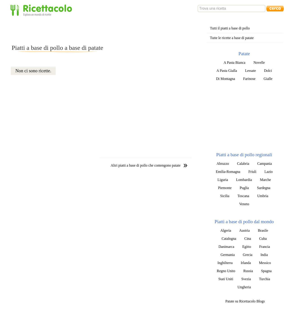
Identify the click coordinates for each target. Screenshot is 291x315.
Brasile (263, 230)
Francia (264, 247)
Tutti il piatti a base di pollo (230, 28)
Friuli (252, 172)
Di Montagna (225, 79)
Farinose (249, 79)
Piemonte (224, 188)
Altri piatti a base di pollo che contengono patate (146, 165)
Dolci (268, 71)
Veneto (244, 204)
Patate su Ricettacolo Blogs (245, 301)
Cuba (263, 238)
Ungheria (244, 287)
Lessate (250, 71)
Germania (227, 255)
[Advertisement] (92, 30)
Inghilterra (225, 263)
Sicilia (224, 196)
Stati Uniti (225, 279)
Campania (264, 163)
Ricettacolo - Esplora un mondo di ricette (42, 10)
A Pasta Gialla (226, 71)
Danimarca (226, 247)
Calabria (243, 163)
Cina (247, 238)
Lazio (269, 172)
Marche (265, 180)
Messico (265, 263)
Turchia (264, 279)
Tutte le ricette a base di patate (232, 38)
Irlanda (246, 263)
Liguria (222, 180)
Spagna (266, 271)
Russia (248, 271)
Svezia (246, 279)
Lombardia (244, 180)
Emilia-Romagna (228, 172)
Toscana (243, 196)
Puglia (244, 188)
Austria (244, 230)
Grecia (247, 255)
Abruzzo (222, 163)
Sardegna (263, 188)
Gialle (268, 79)
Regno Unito (226, 271)
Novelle (259, 62)
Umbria (262, 196)
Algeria (225, 230)
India (264, 255)
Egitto (246, 247)
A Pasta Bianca (234, 62)
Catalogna (229, 238)
